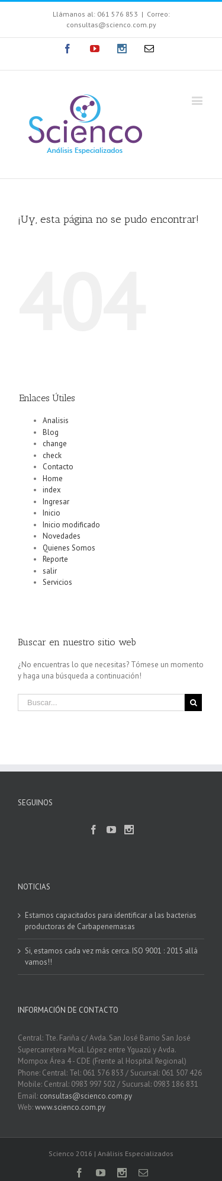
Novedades (62, 536)
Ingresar (56, 502)
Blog (51, 432)
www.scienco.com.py (70, 1107)
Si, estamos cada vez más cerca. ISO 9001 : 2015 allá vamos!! (111, 957)
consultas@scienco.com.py (86, 1096)
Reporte (55, 559)
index (52, 490)
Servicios (57, 582)
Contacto (58, 467)
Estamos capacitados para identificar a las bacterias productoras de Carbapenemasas (111, 921)
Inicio (51, 513)
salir (50, 571)
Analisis (56, 420)
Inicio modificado (71, 525)
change (55, 444)
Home (53, 478)
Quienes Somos (69, 548)
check (52, 455)
